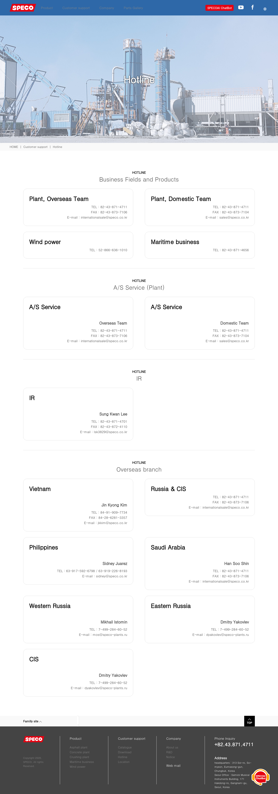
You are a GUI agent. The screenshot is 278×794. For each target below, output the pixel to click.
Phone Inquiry (224, 738)
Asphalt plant (78, 747)
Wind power (77, 766)
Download (124, 752)
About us (172, 747)
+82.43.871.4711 (234, 744)
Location (124, 762)
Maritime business (82, 762)
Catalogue (125, 747)
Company (106, 7)
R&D (169, 752)
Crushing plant (79, 757)
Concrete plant (79, 752)
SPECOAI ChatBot (219, 8)
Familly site (32, 721)
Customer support (76, 7)
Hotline (122, 757)
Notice (170, 757)
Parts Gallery (133, 7)
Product (47, 7)
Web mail (173, 765)
